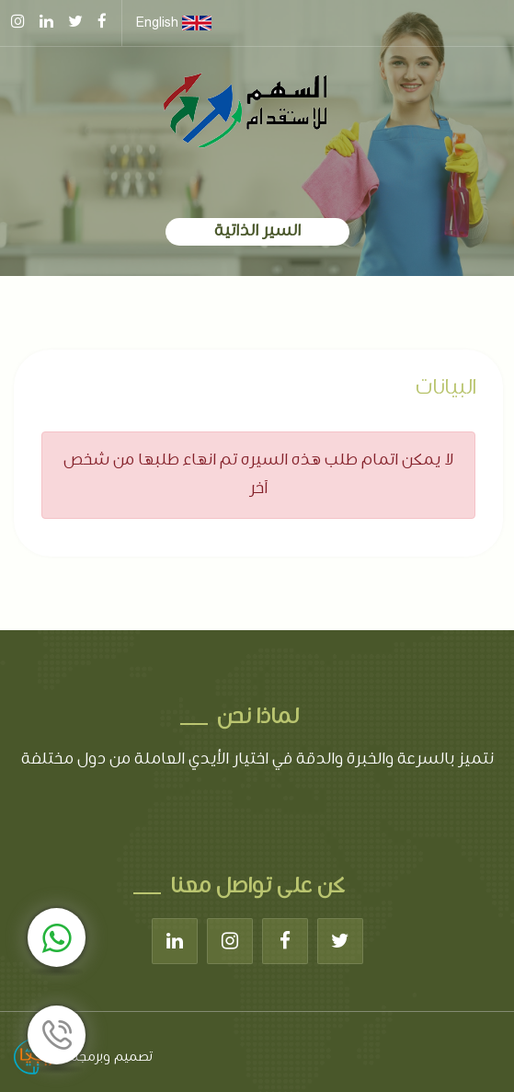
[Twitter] (340, 941)
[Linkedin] (175, 941)
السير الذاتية (257, 231)
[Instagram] (230, 941)
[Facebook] (285, 941)
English (173, 23)
